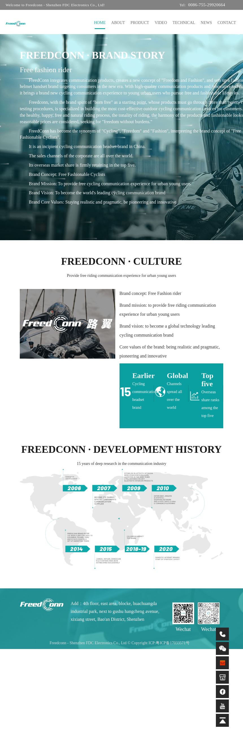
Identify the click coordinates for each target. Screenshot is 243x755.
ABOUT (118, 23)
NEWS (206, 23)
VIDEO (161, 23)
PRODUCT (140, 23)
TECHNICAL (184, 23)
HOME (100, 23)
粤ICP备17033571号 (173, 643)
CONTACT (227, 23)
